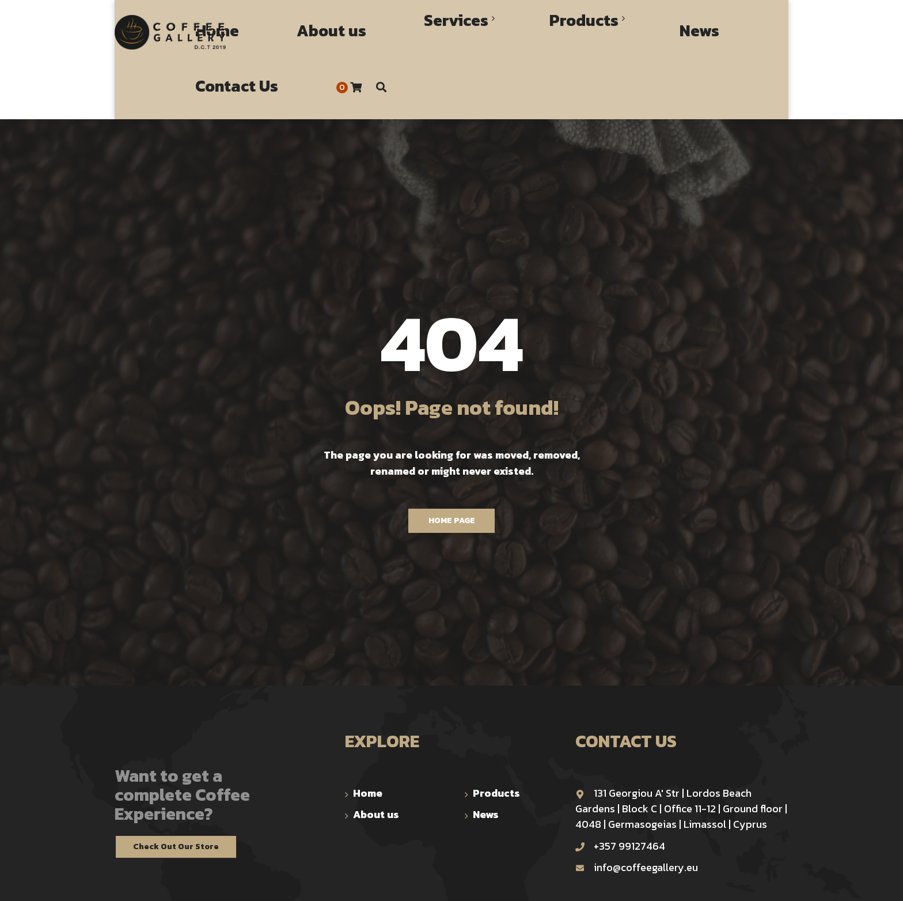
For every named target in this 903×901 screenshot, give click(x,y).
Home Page (451, 466)
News (486, 759)
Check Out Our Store (176, 792)
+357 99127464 (620, 791)
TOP (781, 882)
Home (367, 738)
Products (496, 738)
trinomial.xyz (398, 881)
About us (376, 759)
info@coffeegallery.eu (636, 812)
